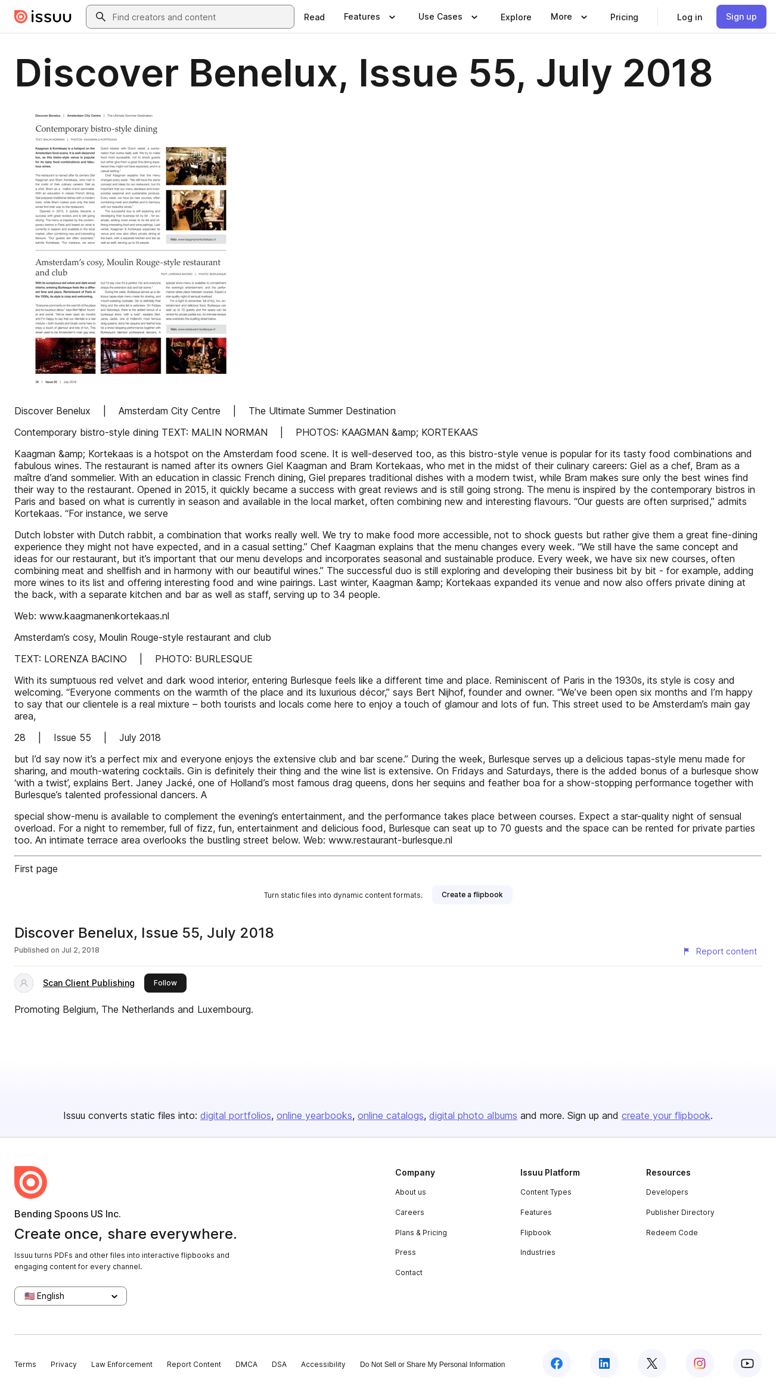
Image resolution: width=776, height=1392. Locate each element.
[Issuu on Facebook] (556, 1363)
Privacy (64, 1364)
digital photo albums (473, 1115)
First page (36, 869)
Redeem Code (672, 1232)
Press (405, 1252)
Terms (25, 1364)
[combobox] (201, 16)
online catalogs (391, 1115)
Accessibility (323, 1364)
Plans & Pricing (421, 1232)
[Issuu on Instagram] (699, 1363)
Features (536, 1212)
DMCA (246, 1364)
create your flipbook (666, 1115)
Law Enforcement (122, 1364)
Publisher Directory (680, 1212)
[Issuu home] (43, 16)
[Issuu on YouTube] (747, 1363)
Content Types (546, 1192)
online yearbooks (314, 1115)
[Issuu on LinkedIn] (604, 1363)
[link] (314, 17)
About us (410, 1192)
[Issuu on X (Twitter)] (652, 1363)
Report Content (194, 1364)
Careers (409, 1212)
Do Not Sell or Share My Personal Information (432, 1364)
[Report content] (719, 951)
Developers (667, 1192)
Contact (409, 1272)
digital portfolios (235, 1115)
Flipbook (535, 1232)
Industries (537, 1252)
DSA (279, 1364)
